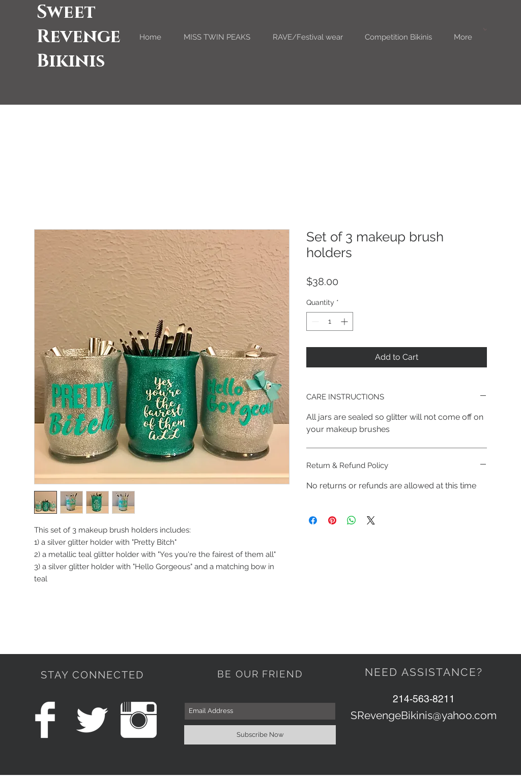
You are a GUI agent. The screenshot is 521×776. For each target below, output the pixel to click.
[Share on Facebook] (313, 520)
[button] (484, 29)
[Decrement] (314, 321)
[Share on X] (371, 520)
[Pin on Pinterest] (332, 520)
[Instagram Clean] (138, 719)
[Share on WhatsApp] (351, 520)
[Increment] (345, 321)
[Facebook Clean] (45, 719)
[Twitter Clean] (91, 719)
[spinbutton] (330, 321)
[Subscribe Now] (260, 734)
